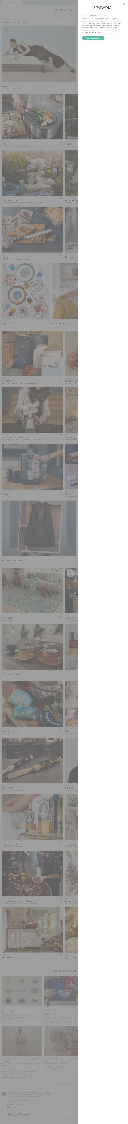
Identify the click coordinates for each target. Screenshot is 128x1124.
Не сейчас (111, 38)
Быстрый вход (93, 38)
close (124, 4)
